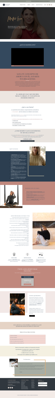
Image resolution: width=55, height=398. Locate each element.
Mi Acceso (45, 4)
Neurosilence (33, 385)
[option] (27, 366)
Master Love (22, 384)
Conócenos (32, 381)
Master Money (23, 382)
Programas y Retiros (23, 4)
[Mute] (41, 65)
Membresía (29, 4)
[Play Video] (12, 65)
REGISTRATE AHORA (27, 284)
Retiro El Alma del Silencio (24, 387)
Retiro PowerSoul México (24, 386)
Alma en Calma (23, 385)
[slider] (26, 65)
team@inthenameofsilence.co (11, 385)
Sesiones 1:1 (33, 4)
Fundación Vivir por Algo (39, 4)
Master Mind (22, 383)
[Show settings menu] (42, 65)
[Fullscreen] (43, 65)
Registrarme (43, 387)
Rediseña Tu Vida (23, 381)
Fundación (32, 384)
